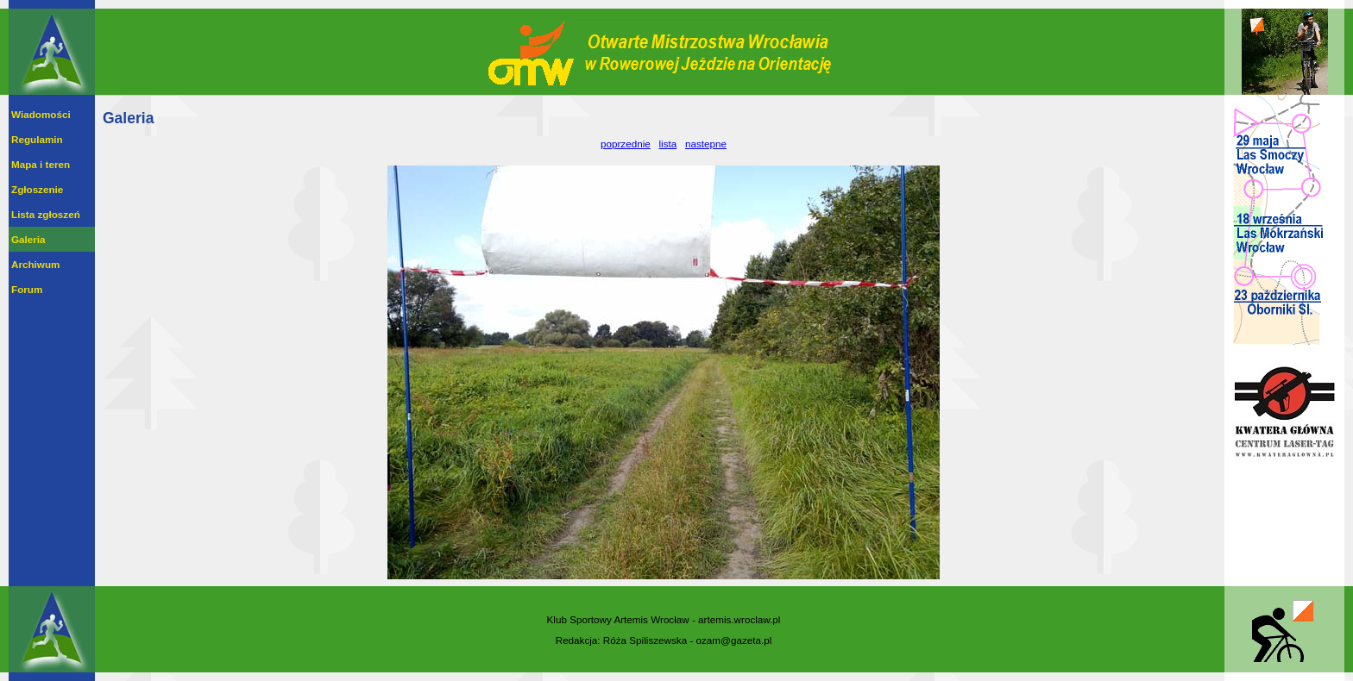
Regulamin (37, 139)
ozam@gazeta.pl (734, 640)
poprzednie (626, 143)
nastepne (706, 143)
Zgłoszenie (37, 189)
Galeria (28, 239)
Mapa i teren (40, 164)
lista (667, 143)
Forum (26, 289)
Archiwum (35, 264)
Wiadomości (41, 114)
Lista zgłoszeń (45, 214)
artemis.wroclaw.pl (739, 619)
